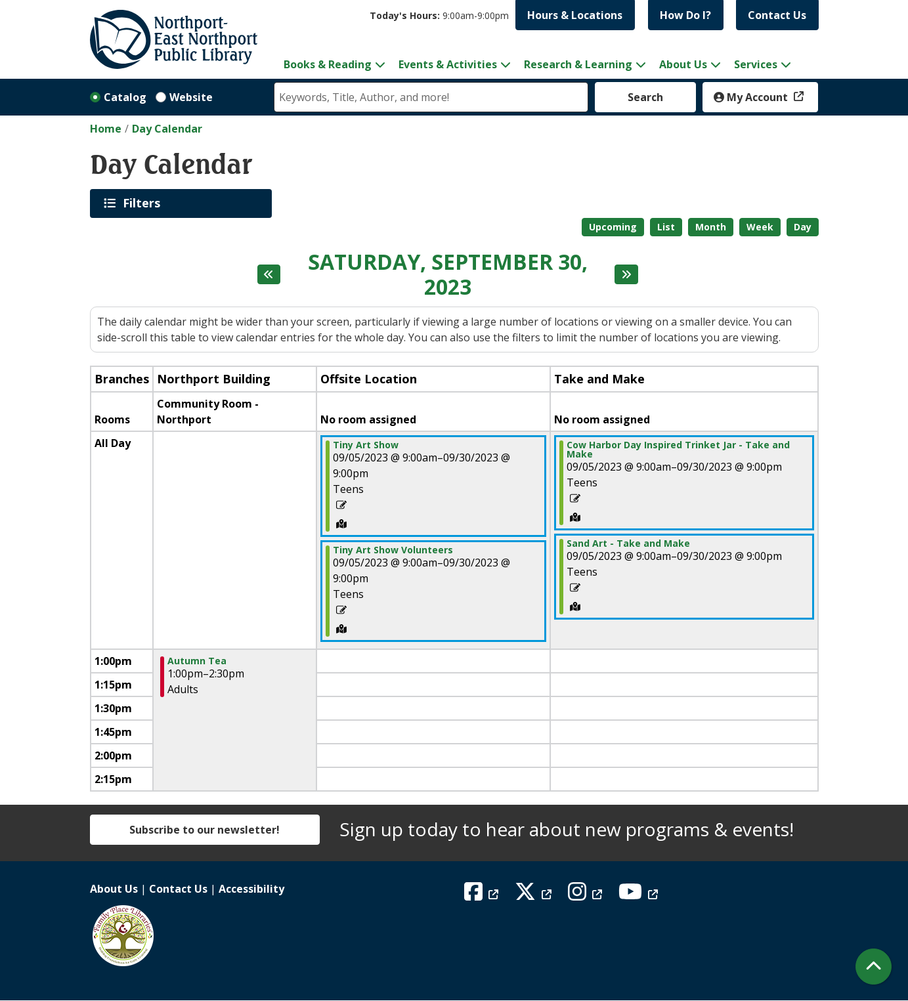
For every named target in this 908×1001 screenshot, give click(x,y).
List (666, 227)
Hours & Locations (574, 15)
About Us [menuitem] (683, 64)
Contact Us (777, 15)
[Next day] (626, 274)
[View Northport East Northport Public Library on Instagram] (586, 895)
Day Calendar (167, 128)
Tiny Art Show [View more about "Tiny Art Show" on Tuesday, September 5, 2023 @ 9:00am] (366, 445)
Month (710, 227)
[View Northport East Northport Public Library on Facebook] (483, 895)
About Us (114, 889)
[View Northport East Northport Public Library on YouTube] (639, 895)
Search (645, 97)
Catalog (125, 97)
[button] (439, 15)
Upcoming (613, 227)
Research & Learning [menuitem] (578, 64)
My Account (752, 97)
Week (759, 227)
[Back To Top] (873, 966)
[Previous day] (269, 274)
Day (802, 227)
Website (191, 97)
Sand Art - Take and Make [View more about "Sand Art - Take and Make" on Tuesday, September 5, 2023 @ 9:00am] (628, 543)
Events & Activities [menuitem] (448, 64)
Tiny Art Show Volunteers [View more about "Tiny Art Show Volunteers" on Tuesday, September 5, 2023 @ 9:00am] (393, 550)
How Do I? (685, 15)
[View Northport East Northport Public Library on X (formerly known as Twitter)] (535, 895)
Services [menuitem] (755, 64)
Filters (144, 203)
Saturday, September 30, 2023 (448, 274)
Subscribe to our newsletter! (204, 829)
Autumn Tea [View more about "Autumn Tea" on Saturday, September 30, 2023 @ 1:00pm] (197, 661)
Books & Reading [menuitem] (328, 64)
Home (105, 128)
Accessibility (251, 889)
